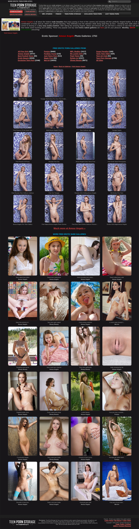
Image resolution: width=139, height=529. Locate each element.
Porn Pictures (16, 11)
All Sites (99, 60)
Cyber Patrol (108, 520)
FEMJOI (58, 14)
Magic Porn (48, 58)
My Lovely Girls (76, 54)
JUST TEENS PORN (112, 14)
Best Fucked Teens (26, 56)
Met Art (47, 60)
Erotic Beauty (23, 58)
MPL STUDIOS (47, 14)
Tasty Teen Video (103, 54)
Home (56, 66)
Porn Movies (30, 11)
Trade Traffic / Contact (123, 524)
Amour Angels (24, 54)
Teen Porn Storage (103, 58)
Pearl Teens (75, 56)
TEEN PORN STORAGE (73, 14)
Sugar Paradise (102, 52)
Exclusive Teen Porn (26, 60)
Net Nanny (118, 520)
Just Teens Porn (50, 56)
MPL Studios (75, 52)
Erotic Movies (30, 14)
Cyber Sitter (127, 520)
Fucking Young (50, 54)
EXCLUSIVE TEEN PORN (93, 14)
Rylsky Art (74, 58)
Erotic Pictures (16, 14)
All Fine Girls (23, 52)
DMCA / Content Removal (122, 526)
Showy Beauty (76, 60)
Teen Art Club (101, 56)
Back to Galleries (65, 66)
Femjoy (47, 52)
